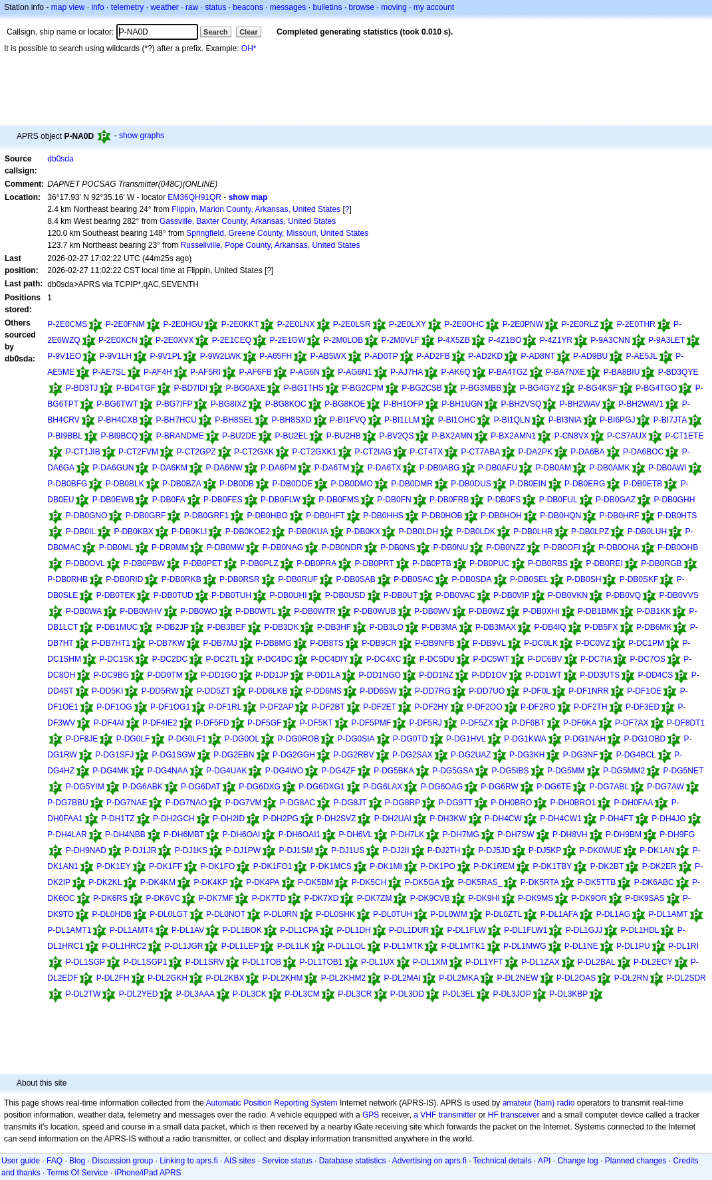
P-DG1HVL (466, 738)
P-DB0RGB (661, 563)
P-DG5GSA (452, 770)
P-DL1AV (188, 930)
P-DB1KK (654, 611)
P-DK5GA (422, 882)
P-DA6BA (587, 451)
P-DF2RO (538, 707)
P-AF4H (158, 372)
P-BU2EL (291, 436)
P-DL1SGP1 (145, 962)
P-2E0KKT (240, 324)
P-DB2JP (172, 627)
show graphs (141, 135)
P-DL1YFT (484, 962)
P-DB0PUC (489, 563)
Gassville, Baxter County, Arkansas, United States (248, 221)
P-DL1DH (353, 930)
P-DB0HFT (325, 515)
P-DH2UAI (393, 818)
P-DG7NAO (186, 802)
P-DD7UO (487, 691)
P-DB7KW (166, 643)
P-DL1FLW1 (525, 930)
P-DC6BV (545, 659)
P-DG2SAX (412, 754)
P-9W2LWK (220, 356)
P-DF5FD (212, 723)
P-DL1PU (633, 946)
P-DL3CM (302, 994)
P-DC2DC (169, 659)
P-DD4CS (655, 675)
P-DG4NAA (167, 770)
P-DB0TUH (231, 595)
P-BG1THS (304, 388)
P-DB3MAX (495, 627)
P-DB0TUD (173, 595)
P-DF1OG (114, 707)
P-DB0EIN (527, 483)
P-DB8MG (273, 643)
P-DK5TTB (596, 882)
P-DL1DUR (409, 930)
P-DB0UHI (287, 595)
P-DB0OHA (618, 547)
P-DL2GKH (167, 978)
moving (394, 7)
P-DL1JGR (183, 946)
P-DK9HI (483, 898)
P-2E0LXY (407, 324)
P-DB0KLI (189, 531)
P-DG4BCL (636, 754)
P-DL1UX (378, 962)
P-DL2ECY (653, 962)
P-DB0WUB (375, 611)
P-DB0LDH (418, 531)
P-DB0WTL (255, 611)
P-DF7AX (632, 723)
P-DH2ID (229, 818)
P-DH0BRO (511, 802)
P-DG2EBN (233, 754)
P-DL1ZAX (540, 962)
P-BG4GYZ (540, 388)
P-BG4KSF (598, 388)
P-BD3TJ (82, 388)
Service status (287, 1160)
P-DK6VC (163, 898)
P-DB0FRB (449, 499)
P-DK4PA (262, 882)
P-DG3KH (526, 754)
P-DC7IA (596, 659)
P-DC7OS (647, 659)
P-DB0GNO (87, 515)
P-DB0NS (397, 547)
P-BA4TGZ (508, 372)
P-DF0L (536, 691)
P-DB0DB (236, 483)
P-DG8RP (402, 802)
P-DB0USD (345, 595)
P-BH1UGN (462, 404)
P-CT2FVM (138, 451)
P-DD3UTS (600, 675)
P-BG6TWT (117, 404)
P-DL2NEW (517, 978)
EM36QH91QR (194, 197)
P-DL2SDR (685, 978)
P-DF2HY (432, 707)
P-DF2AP (277, 707)
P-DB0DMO (351, 483)
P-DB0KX (363, 531)
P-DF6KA (580, 723)
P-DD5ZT (214, 691)
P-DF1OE (644, 691)
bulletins (327, 7)
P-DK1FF (165, 866)
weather (164, 7)
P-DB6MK (653, 627)
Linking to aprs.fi (188, 1160)
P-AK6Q (456, 372)
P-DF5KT (316, 723)
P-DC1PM (646, 643)
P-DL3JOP (512, 994)
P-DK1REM (494, 866)
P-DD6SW (378, 691)
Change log (577, 1160)
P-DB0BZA (181, 483)
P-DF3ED (642, 707)
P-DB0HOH (501, 515)
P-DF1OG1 (170, 707)
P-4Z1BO (504, 340)
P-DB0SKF (639, 579)
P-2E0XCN (118, 340)
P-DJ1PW (243, 850)
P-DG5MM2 (624, 770)
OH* (249, 48)
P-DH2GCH (174, 818)
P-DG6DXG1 (321, 786)
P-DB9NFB (434, 643)
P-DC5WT (491, 659)
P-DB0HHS (383, 515)
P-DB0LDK (475, 531)
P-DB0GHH (674, 499)
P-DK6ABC (654, 882)
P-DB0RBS (548, 563)
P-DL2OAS (576, 978)
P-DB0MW (226, 547)
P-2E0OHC (464, 324)
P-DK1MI (386, 866)
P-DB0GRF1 (206, 515)
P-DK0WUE (601, 850)
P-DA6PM (278, 467)
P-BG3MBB (480, 388)
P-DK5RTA (540, 882)
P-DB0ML (116, 547)
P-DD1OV (489, 675)
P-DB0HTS (677, 515)
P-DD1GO (219, 675)
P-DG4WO (284, 770)
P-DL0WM (448, 914)
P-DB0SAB (355, 579)
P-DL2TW (83, 994)
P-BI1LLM (401, 420)
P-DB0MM (170, 547)
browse (361, 7)
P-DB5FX (601, 627)
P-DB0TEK (116, 595)
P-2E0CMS (67, 324)
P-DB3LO (386, 627)
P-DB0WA (84, 611)
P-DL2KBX (224, 978)
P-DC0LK (541, 643)
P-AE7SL (108, 372)
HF (493, 1115)
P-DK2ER (659, 866)
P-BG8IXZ (229, 404)
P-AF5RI (205, 372)
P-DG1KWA (525, 738)
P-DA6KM (169, 467)
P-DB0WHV (141, 611)
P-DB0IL (81, 531)
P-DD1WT (543, 675)
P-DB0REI (604, 563)
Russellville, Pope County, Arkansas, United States (270, 245)
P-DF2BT (328, 707)
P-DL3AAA (195, 994)
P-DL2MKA (459, 978)
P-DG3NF (580, 754)
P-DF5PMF (371, 723)
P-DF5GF (264, 723)
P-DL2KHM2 (343, 978)
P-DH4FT (617, 818)
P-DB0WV (432, 611)
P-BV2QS (396, 436)
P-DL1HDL (639, 930)
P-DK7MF (216, 898)
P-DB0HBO (267, 515)
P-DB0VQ (623, 595)
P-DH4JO (668, 818)
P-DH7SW (515, 834)
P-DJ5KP (545, 850)
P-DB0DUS (471, 483)
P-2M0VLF (400, 340)
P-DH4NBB (125, 834)
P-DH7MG (461, 834)
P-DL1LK (293, 946)
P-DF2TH (591, 707)
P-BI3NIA (565, 420)
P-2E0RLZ (579, 324)
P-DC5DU (437, 659)
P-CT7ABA (481, 451)
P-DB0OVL (85, 563)
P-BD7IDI (190, 388)
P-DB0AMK (609, 467)
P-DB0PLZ (259, 563)
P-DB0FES (223, 499)
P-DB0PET (202, 563)
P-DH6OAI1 (299, 834)
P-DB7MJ (220, 643)
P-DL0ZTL (503, 914)
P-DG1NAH (585, 738)
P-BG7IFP (174, 404)
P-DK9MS (535, 898)
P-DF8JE (82, 738)
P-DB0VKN (568, 595)
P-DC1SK (116, 659)
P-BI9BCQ (119, 436)
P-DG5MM (566, 770)
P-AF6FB (255, 372)
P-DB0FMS (338, 499)
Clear (248, 32)
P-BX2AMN (452, 436)
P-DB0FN (394, 499)
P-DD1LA (323, 675)
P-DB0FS (504, 499)
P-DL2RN (631, 978)
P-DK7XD (321, 898)
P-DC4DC (275, 659)
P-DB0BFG (67, 483)
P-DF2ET (379, 707)
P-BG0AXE (245, 388)
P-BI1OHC (457, 420)
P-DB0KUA (308, 531)
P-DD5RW (160, 691)
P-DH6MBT (184, 834)
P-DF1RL (224, 707)
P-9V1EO (64, 356)
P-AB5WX (328, 356)
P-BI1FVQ (348, 420)
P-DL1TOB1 (320, 962)
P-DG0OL (241, 738)
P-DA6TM (332, 467)
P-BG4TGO (656, 388)
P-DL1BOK (242, 930)
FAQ (54, 1160)
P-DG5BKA (394, 770)
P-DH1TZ (118, 818)
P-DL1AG (613, 914)
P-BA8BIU (622, 372)
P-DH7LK (408, 834)
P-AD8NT (537, 356)
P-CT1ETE (684, 436)
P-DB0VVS (678, 595)
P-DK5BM (315, 882)
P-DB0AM (553, 467)
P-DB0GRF (146, 515)
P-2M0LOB (343, 340)
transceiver (520, 1115)
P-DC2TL (222, 659)
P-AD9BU (590, 356)
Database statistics (352, 1160)
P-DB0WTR (315, 611)
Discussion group (122, 1160)
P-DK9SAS (644, 898)
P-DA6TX (385, 467)
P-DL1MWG (524, 946)
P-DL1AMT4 (132, 930)
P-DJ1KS (191, 850)
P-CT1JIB (83, 451)
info (97, 7)
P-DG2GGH (294, 754)
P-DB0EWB (113, 499)
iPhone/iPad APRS (148, 1172)
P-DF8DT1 (686, 723)
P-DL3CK (250, 994)
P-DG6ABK (142, 786)
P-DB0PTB (431, 563)
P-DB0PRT (374, 563)
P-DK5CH (369, 882)
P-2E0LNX (296, 324)
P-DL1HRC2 (124, 946)
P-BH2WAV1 (640, 404)
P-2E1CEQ (231, 340)
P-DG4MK (110, 770)
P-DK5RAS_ (480, 882)
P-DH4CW (503, 818)
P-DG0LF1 (187, 738)
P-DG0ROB (298, 738)
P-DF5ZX (476, 723)
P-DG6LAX (382, 786)
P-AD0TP (381, 356)
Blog (77, 1160)
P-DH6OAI (242, 834)
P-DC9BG (111, 675)
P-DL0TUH (392, 914)
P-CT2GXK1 (314, 451)
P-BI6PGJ (617, 420)
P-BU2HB (343, 436)
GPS (370, 1115)
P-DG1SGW (173, 754)
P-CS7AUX (627, 436)
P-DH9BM (624, 834)
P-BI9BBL (64, 436)
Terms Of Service (77, 1172)
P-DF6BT (528, 723)
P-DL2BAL (597, 962)
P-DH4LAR (66, 834)
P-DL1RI (683, 946)
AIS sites (239, 1160)
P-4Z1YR (556, 340)
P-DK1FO (217, 866)
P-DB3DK (281, 627)
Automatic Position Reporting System (271, 1103)
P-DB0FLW (280, 499)
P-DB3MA (439, 627)
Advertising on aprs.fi (429, 1160)
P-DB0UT (400, 595)
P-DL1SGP (85, 962)
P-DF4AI (109, 723)
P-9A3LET (666, 340)
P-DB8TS (327, 643)
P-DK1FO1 (273, 866)
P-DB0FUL (558, 499)
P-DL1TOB (262, 962)
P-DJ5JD (495, 850)
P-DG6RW (499, 786)
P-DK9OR (589, 898)
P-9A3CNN (610, 340)
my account (434, 7)
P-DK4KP (210, 882)
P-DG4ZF (338, 770)
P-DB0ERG (584, 483)
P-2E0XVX (174, 340)
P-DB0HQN (560, 515)
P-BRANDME (180, 436)
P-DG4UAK (226, 770)
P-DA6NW (223, 467)
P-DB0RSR (239, 579)
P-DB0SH (583, 579)
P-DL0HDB (111, 914)
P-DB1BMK (598, 611)
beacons (248, 7)
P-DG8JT (349, 802)
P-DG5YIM (85, 786)
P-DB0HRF (620, 515)
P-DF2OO (484, 707)
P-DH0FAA (633, 802)
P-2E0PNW (523, 324)
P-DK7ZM (374, 898)
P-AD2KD (485, 356)
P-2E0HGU (183, 324)
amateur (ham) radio (539, 1103)
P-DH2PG (280, 818)
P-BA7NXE (565, 372)
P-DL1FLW (466, 930)
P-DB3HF (334, 627)
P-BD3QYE (678, 372)
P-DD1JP (272, 675)
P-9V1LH (115, 356)
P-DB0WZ (487, 611)
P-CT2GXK (254, 451)
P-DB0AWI (667, 467)
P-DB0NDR (341, 547)
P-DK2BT (607, 866)
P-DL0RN (281, 914)
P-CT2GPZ (195, 451)
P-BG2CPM (363, 388)
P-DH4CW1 (561, 818)
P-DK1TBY (552, 866)
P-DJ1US (347, 850)
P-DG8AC (297, 802)
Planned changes (636, 1160)
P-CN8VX (571, 436)
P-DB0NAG (283, 547)
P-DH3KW (447, 818)
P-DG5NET (683, 770)
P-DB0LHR (532, 531)
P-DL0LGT (168, 914)
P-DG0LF (133, 738)
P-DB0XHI (541, 611)
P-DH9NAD (86, 850)
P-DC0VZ (593, 643)
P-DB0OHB (677, 547)
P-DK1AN (657, 850)
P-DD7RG (433, 691)
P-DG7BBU (67, 802)
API (544, 1160)
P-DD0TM (164, 675)
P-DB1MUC (117, 627)
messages (288, 7)
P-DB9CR (379, 643)
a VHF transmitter (445, 1115)
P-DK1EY (113, 866)
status (215, 7)
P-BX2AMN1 (513, 436)
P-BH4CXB (118, 420)
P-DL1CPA (299, 930)
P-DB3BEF (226, 627)
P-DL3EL (459, 994)
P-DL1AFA (559, 914)
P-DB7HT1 (111, 643)
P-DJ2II (395, 850)
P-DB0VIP (511, 595)
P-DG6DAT (201, 786)
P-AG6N (305, 372)
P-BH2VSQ (521, 404)
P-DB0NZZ (506, 547)
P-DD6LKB (268, 691)
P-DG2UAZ (471, 754)
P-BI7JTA (670, 420)
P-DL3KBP (568, 994)
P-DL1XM (430, 962)
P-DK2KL (105, 882)
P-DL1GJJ (584, 930)
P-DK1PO (437, 866)
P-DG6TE (553, 786)
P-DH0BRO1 (573, 802)
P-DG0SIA (356, 738)
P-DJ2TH (443, 850)
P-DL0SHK (335, 914)
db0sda (60, 158)
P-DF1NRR (588, 691)
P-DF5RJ (425, 723)
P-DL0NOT (225, 914)
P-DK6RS (110, 898)
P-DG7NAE (126, 802)
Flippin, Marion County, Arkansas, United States (256, 209)
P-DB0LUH (647, 531)
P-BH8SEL (234, 420)
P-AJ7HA (406, 372)
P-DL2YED (138, 994)
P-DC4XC (384, 659)
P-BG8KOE (344, 404)
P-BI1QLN (512, 420)
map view (68, 7)
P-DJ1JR (140, 850)
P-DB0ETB (643, 483)
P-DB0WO (198, 611)
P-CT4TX (426, 451)
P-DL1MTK (403, 946)
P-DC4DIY (329, 659)
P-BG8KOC (285, 404)
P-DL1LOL (347, 946)
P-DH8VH (570, 834)
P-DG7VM (243, 802)
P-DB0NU (451, 547)
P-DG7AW (665, 786)
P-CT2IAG (372, 451)
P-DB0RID (124, 579)
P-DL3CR (355, 994)
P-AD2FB (433, 356)
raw (191, 7)
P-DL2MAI (402, 978)
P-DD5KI (107, 691)
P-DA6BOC (643, 451)
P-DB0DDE (292, 483)
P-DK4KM (158, 882)
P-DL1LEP (240, 946)
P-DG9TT (456, 802)
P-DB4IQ (550, 627)
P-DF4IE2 (160, 723)
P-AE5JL (641, 356)
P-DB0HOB (441, 515)
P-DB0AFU (497, 467)
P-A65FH (275, 356)
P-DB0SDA (472, 579)
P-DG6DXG (260, 786)
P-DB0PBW (144, 563)
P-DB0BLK (125, 483)
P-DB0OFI (562, 547)
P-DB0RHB (67, 579)
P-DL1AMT (667, 914)
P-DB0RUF (298, 579)
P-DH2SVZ (336, 818)
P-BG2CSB (422, 388)
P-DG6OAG (442, 786)
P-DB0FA (168, 499)
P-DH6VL (355, 834)
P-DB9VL (489, 643)
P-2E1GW (287, 340)
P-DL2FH (113, 978)
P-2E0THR (636, 324)
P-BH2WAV (580, 404)
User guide (20, 1160)
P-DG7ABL (609, 786)
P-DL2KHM (283, 978)
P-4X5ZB (453, 340)
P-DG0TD (410, 738)
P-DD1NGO (379, 675)
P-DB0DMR (412, 483)
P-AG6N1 (355, 372)
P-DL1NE (581, 946)
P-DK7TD (269, 898)
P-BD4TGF (136, 388)
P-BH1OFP (403, 404)
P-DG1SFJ (114, 754)
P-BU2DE (239, 436)
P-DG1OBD (645, 738)
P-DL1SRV (204, 962)
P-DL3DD (407, 994)
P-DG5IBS (510, 770)
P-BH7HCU (176, 420)
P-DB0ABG (439, 467)
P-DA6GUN (113, 467)
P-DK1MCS (331, 866)
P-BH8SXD (292, 420)
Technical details (502, 1160)
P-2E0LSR (352, 324)
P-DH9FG (677, 834)
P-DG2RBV (353, 754)
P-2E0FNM (125, 324)
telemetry (127, 7)
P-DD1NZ (436, 675)
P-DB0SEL (529, 579)
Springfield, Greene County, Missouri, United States (277, 233)
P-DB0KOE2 (247, 531)
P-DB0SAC (413, 579)
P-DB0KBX (133, 531)
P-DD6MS (324, 691)
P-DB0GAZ (616, 499)
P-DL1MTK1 (463, 946)
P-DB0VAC (455, 595)
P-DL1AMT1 (69, 930)
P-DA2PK (535, 451)
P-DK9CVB (430, 898)
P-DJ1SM (295, 850)
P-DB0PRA (316, 563)
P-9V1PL (165, 356)
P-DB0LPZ (590, 531)
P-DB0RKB (181, 579)
